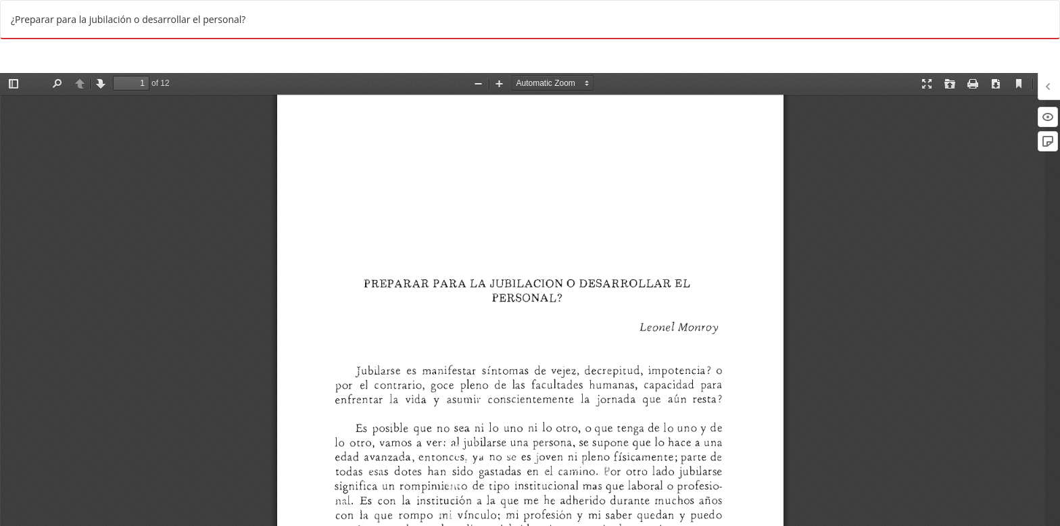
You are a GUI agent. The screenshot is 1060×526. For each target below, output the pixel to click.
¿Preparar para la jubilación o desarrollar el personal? (128, 19)
